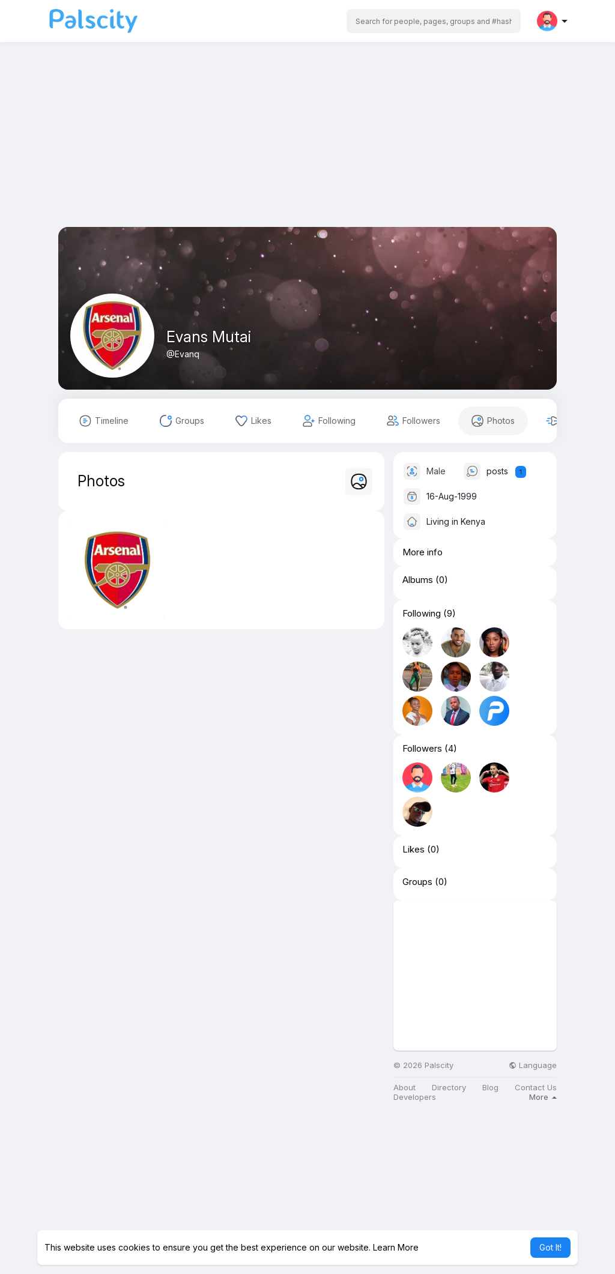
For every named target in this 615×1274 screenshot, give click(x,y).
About (404, 1087)
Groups (417, 882)
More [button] (543, 1097)
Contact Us (536, 1087)
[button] (434, 21)
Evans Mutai (208, 337)
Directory (449, 1087)
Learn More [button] (396, 1247)
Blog (490, 1087)
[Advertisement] (307, 143)
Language (533, 1065)
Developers (414, 1097)
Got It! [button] (550, 1247)
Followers (422, 748)
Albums (417, 580)
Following (421, 613)
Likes (413, 849)
